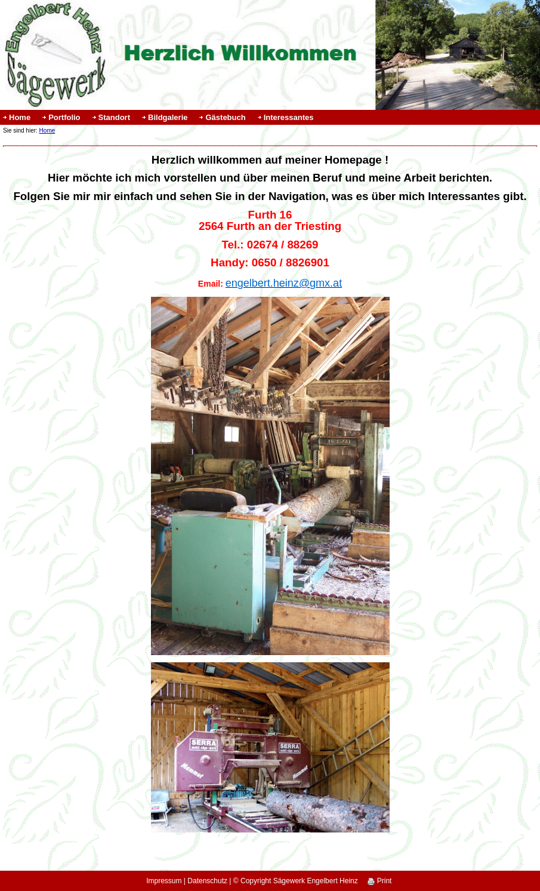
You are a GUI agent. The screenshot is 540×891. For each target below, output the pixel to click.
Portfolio (64, 117)
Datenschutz (207, 881)
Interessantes (289, 117)
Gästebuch (225, 117)
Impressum (163, 881)
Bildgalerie (167, 117)
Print (379, 881)
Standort (114, 117)
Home (19, 117)
